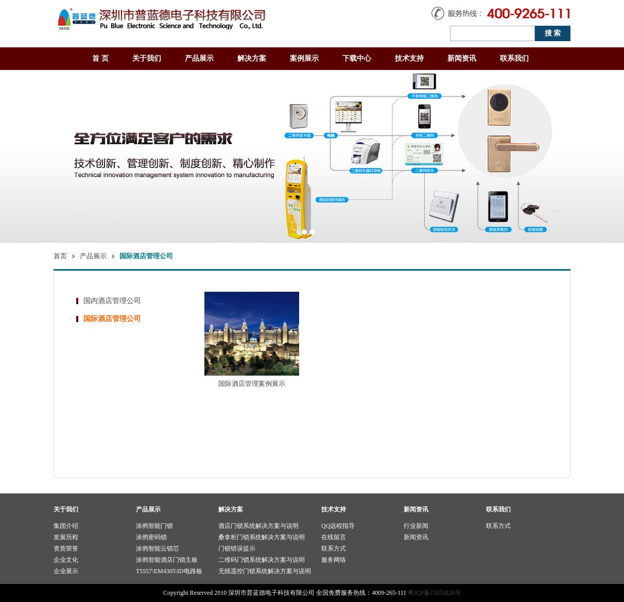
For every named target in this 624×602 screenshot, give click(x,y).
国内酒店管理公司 (112, 301)
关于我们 (146, 58)
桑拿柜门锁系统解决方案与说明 (261, 537)
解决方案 (251, 58)
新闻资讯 (461, 58)
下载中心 (356, 58)
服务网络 (333, 559)
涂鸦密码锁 (151, 537)
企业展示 (66, 571)
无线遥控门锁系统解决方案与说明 (264, 571)
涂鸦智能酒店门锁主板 (167, 559)
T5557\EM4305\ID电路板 (169, 571)
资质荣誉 (66, 548)
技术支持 (409, 58)
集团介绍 (66, 525)
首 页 (100, 58)
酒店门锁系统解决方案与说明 (258, 525)
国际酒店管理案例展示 (251, 383)
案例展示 (304, 58)
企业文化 (66, 559)
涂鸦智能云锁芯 (157, 548)
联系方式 (333, 548)
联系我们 (514, 58)
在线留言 (333, 537)
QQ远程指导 (338, 525)
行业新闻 (416, 525)
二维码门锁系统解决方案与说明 (261, 559)
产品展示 (199, 58)
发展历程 (66, 537)
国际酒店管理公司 (112, 319)
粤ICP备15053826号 (434, 592)
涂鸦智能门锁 (154, 525)
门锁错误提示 (236, 548)
